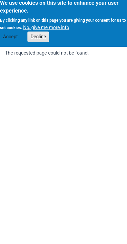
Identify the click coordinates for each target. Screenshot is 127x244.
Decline (38, 34)
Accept (10, 34)
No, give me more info (46, 25)
